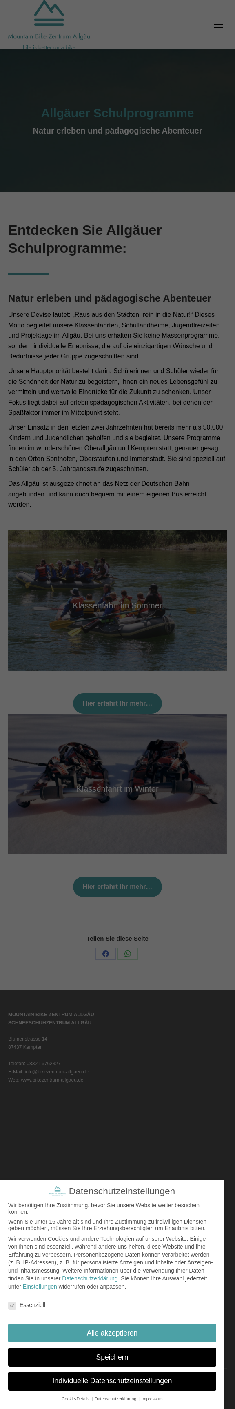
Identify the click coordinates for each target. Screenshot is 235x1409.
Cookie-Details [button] (76, 1398)
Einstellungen (40, 1286)
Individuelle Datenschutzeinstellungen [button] (112, 1381)
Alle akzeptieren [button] (112, 1333)
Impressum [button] (152, 1398)
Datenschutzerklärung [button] (116, 1398)
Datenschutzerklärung (90, 1278)
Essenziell (26, 1305)
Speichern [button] (112, 1357)
